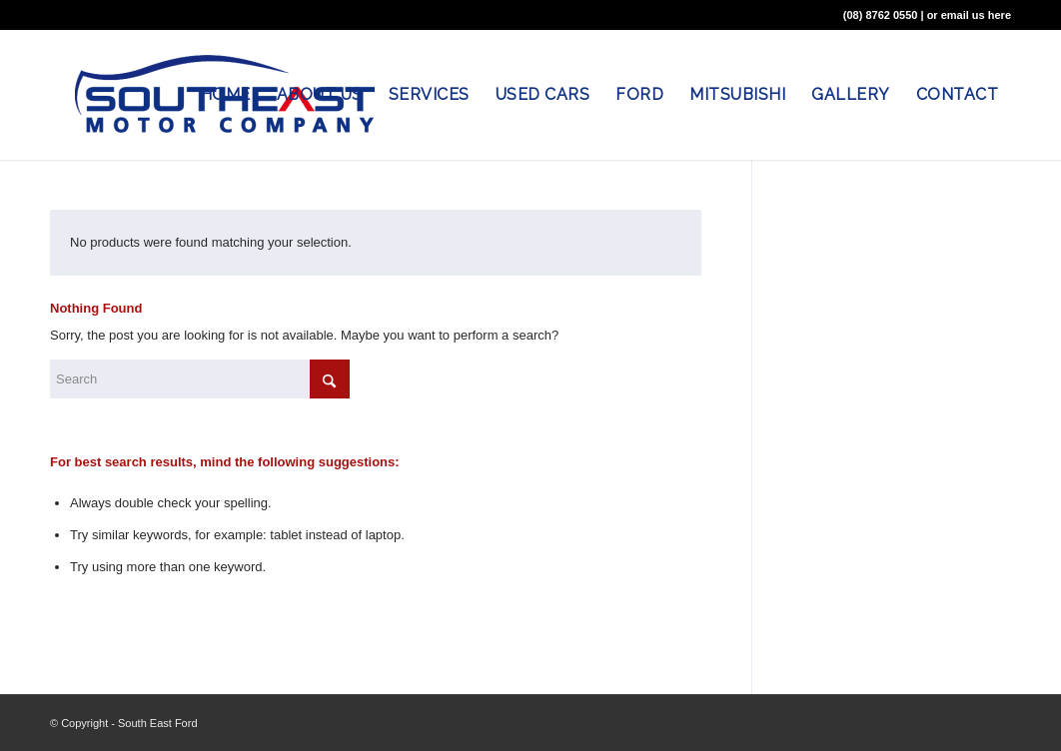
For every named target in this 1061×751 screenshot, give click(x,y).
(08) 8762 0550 (880, 15)
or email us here (969, 15)
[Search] (200, 379)
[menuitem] (225, 95)
